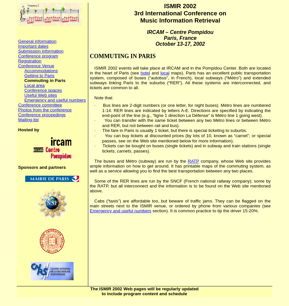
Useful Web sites (40, 95)
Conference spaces (43, 90)
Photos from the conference (45, 109)
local (165, 73)
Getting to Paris (39, 75)
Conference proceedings (42, 114)
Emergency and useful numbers (55, 100)
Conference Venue (36, 65)
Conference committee (40, 105)
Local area (34, 85)
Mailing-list (28, 119)
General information (37, 41)
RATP (193, 161)
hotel (145, 73)
